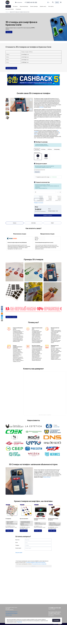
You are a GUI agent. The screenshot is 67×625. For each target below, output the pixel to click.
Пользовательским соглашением (39, 564)
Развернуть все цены (38, 202)
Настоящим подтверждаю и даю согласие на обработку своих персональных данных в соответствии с (31, 561)
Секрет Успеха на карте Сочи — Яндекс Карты (45, 414)
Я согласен (56, 620)
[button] (53, 2)
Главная (7, 11)
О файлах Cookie (9, 615)
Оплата (14, 223)
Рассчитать (8, 32)
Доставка (33, 223)
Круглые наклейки (24, 518)
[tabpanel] (33, 79)
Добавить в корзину (47, 215)
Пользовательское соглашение (11, 613)
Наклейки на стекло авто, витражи (40, 519)
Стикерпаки (8, 518)
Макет (52, 223)
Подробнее (19, 622)
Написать (33, 566)
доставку (41, 107)
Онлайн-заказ (9, 530)
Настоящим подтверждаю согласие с (30, 564)
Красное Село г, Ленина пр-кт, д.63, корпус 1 (54, 613)
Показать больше (46, 477)
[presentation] (23, 556)
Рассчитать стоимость (11, 68)
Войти (57, 2)
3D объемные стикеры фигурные (53, 519)
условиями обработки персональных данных (35, 562)
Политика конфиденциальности (11, 611)
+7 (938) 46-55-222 (31, 2)
